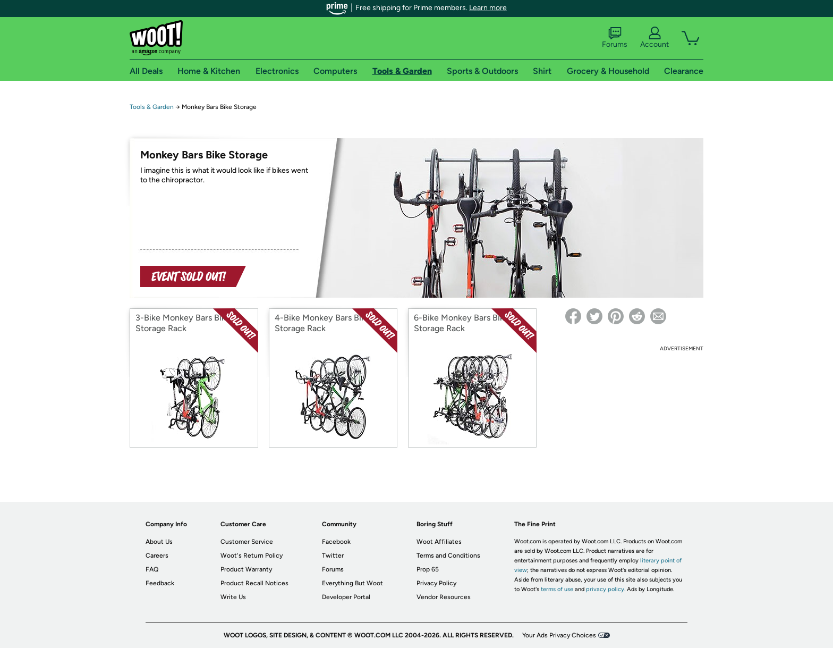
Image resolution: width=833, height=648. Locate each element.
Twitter (333, 555)
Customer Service (246, 541)
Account (654, 38)
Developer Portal (346, 597)
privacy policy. (605, 589)
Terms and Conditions (448, 555)
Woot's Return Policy (251, 555)
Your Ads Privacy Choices (559, 635)
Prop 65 (427, 569)
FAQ (152, 569)
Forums (614, 38)
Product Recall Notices (254, 583)
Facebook (336, 541)
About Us (159, 541)
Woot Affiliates (439, 541)
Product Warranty (246, 569)
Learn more (488, 7)
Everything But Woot (352, 583)
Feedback (160, 583)
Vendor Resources (443, 597)
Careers (157, 555)
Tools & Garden (152, 107)
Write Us (233, 597)
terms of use (557, 589)
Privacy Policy (436, 583)
